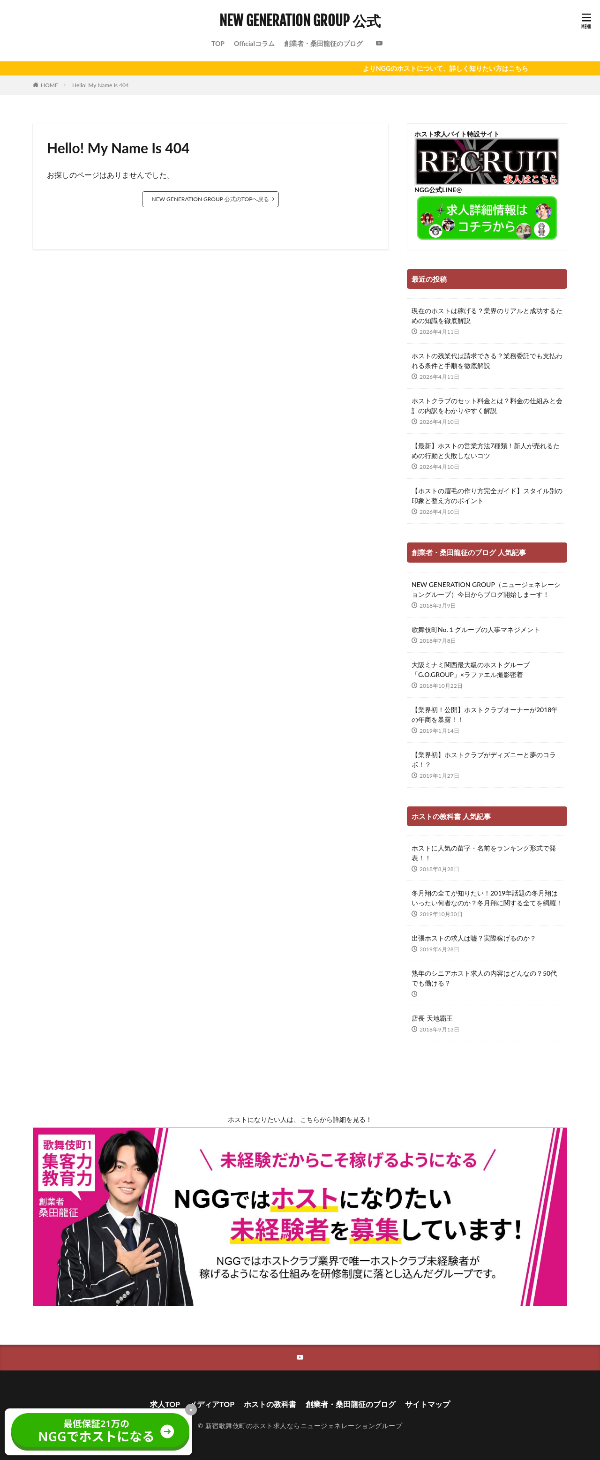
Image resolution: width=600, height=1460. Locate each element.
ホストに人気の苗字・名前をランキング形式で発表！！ (484, 853)
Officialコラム (254, 43)
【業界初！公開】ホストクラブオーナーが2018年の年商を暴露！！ (485, 714)
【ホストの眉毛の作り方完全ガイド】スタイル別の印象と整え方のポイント (487, 495)
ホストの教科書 (270, 1404)
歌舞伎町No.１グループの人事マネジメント (476, 629)
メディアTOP (211, 1404)
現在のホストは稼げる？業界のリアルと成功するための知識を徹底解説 (487, 315)
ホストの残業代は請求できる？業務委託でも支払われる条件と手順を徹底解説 (487, 360)
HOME (49, 85)
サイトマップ (427, 1404)
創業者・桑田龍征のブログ (323, 43)
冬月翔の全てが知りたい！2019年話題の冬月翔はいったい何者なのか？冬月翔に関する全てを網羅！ (487, 898)
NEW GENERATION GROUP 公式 (300, 21)
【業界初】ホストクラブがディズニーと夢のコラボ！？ (484, 759)
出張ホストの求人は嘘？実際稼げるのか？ (474, 938)
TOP (218, 43)
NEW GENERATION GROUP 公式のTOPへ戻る (211, 199)
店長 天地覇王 (432, 1018)
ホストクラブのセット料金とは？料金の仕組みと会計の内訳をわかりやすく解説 (487, 405)
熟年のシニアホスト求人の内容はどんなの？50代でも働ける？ (484, 978)
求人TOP (165, 1404)
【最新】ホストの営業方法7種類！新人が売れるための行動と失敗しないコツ (486, 450)
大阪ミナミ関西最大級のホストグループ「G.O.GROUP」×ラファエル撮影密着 (471, 669)
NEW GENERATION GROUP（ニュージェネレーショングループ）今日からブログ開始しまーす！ (486, 589)
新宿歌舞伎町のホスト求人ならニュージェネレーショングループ (304, 1426)
